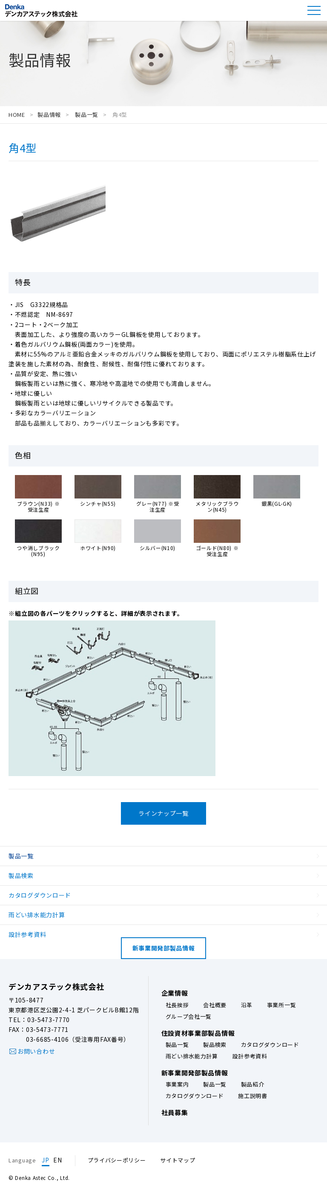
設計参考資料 (27, 934)
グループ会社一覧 (189, 1016)
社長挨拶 (177, 1005)
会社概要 (215, 1005)
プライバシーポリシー (117, 1160)
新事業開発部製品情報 (163, 948)
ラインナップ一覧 (163, 813)
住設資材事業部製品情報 (198, 1033)
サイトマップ (177, 1160)
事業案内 (177, 1084)
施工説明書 (252, 1096)
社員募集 (174, 1112)
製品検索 (21, 875)
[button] (314, 10)
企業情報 (174, 993)
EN (57, 1160)
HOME (17, 114)
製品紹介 (252, 1084)
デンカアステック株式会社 (56, 986)
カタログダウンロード (40, 895)
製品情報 (49, 114)
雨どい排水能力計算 (37, 914)
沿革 (246, 1005)
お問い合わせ (36, 1051)
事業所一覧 (281, 1005)
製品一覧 (85, 114)
